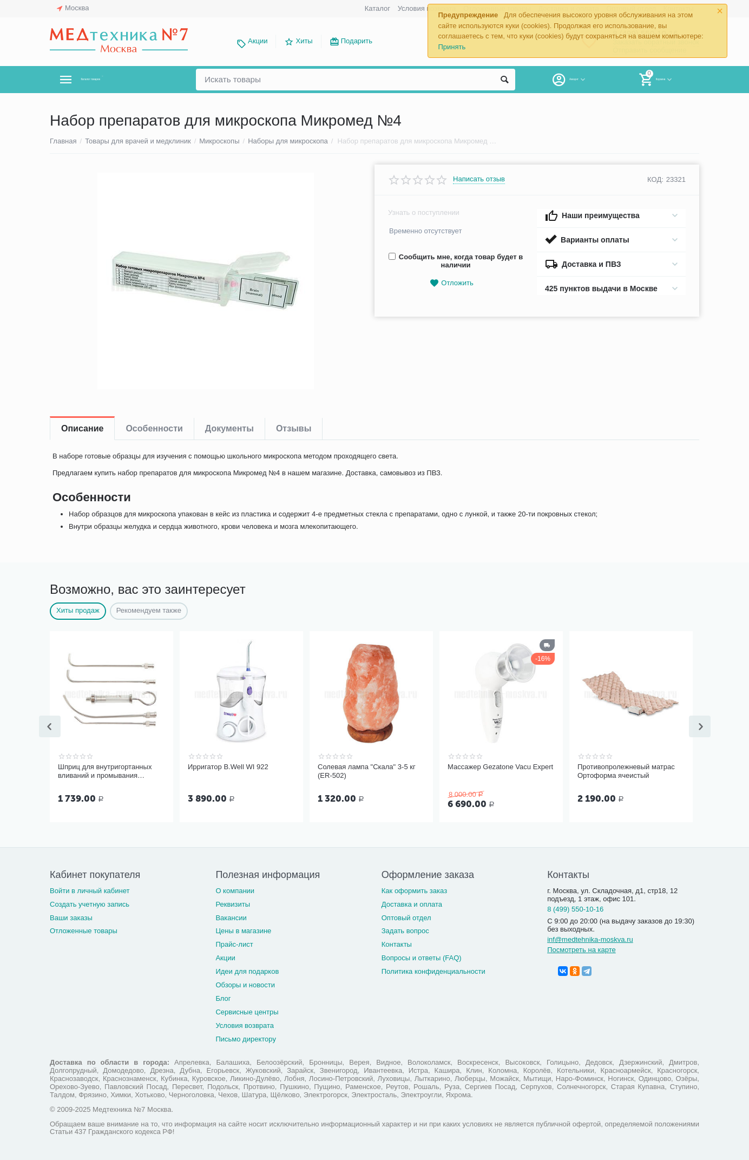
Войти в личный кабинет (90, 890)
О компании (234, 890)
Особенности (154, 428)
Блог (223, 997)
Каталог (377, 8)
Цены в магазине (243, 930)
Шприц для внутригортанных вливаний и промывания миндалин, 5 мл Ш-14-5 (105, 771)
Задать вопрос (405, 930)
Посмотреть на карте (581, 949)
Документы (229, 428)
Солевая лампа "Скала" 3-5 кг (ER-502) (367, 771)
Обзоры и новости (245, 984)
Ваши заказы (71, 917)
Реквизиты (232, 903)
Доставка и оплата (412, 903)
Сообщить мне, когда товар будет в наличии (456, 261)
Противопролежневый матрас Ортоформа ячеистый (626, 771)
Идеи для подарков (247, 970)
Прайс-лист (234, 943)
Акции (257, 41)
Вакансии (230, 917)
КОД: (655, 179)
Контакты (397, 943)
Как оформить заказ (414, 890)
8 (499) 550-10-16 (575, 908)
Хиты (303, 41)
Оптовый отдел (406, 917)
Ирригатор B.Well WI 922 (228, 767)
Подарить (356, 41)
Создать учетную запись (89, 903)
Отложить (451, 283)
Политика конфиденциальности (433, 970)
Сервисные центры (246, 1011)
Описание (82, 428)
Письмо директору (245, 1038)
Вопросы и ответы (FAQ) (422, 957)
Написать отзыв (479, 179)
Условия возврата (427, 8)
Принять (451, 47)
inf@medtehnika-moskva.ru (590, 938)
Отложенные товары (83, 930)
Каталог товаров (114, 79)
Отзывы (293, 428)
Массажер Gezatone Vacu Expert (500, 767)
